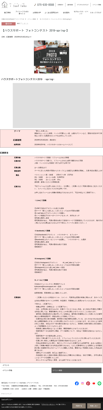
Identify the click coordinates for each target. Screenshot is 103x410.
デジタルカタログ (82, 4)
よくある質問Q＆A (51, 12)
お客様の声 (37, 12)
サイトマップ (7, 394)
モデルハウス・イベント (81, 12)
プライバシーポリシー (48, 404)
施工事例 (7, 12)
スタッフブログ (95, 12)
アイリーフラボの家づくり (22, 12)
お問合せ (60, 4)
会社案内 (66, 12)
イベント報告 (57, 370)
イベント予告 (7, 370)
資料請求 (70, 4)
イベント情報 (97, 4)
